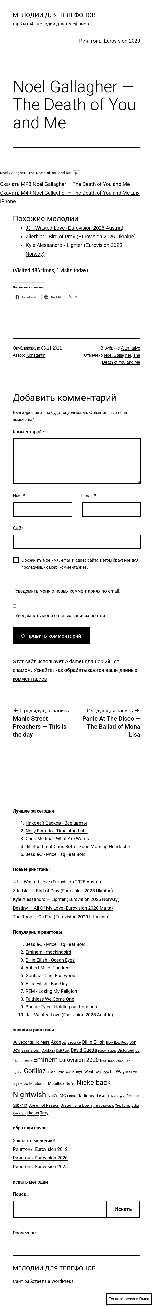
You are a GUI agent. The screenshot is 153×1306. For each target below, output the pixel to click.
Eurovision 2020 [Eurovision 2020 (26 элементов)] (79, 1060)
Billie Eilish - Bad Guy (47, 983)
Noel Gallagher (117, 355)
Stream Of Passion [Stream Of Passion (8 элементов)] (44, 1105)
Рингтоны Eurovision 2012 (40, 1149)
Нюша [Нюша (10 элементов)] (33, 1113)
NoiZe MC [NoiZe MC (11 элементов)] (56, 1095)
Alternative (130, 348)
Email (88, 495)
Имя (19, 495)
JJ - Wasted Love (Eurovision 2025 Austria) (69, 1014)
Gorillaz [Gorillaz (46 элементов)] (35, 1071)
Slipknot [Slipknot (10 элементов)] (20, 1105)
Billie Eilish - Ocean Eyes (50, 960)
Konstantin (36, 355)
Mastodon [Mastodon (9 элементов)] (38, 1083)
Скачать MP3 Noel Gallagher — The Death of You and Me (65, 184)
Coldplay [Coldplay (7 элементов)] (48, 1050)
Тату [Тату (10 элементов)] (44, 1113)
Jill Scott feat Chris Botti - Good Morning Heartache (78, 846)
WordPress (62, 1281)
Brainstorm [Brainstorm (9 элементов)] (31, 1050)
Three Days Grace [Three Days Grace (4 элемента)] (103, 1105)
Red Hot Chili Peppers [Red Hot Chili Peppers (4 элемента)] (112, 1096)
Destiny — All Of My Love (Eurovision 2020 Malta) (63, 908)
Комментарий (29, 431)
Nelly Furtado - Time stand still (57, 831)
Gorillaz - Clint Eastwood (50, 975)
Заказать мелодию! (34, 1140)
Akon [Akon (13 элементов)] (56, 1042)
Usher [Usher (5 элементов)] (135, 1105)
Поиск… (21, 1194)
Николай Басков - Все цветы (56, 823)
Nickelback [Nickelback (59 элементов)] (94, 1082)
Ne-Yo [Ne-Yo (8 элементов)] (71, 1084)
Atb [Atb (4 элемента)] (64, 1042)
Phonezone (24, 1232)
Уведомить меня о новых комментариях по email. (67, 591)
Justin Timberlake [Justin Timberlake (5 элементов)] (59, 1072)
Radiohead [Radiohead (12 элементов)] (87, 1095)
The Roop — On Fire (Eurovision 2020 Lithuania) (61, 916)
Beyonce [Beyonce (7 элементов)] (74, 1042)
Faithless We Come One (50, 999)
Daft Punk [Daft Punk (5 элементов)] (62, 1050)
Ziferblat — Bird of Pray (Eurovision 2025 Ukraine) (63, 890)
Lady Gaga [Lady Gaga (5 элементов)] (102, 1072)
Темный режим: (129, 1299)
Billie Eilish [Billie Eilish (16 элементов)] (93, 1042)
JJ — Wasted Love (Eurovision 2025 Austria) (58, 881)
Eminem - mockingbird (48, 952)
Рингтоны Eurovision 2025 (40, 1166)
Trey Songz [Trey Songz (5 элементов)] (122, 1105)
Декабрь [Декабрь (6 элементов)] (19, 1113)
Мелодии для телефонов (54, 15)
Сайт (18, 528)
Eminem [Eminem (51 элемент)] (45, 1059)
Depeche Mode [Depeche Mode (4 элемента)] (107, 1050)
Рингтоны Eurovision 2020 (109, 41)
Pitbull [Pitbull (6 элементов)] (71, 1096)
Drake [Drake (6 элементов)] (28, 1061)
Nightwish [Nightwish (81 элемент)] (29, 1094)
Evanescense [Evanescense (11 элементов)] (112, 1060)
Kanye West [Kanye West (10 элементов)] (82, 1071)
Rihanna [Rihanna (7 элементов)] (133, 1096)
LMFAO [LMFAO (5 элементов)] (23, 1084)
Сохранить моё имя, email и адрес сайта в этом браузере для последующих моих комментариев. (79, 563)
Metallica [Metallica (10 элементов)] (56, 1083)
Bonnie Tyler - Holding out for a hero (62, 1006)
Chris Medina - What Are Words (57, 838)
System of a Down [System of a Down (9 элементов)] (76, 1105)
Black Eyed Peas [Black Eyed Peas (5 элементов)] (117, 1042)
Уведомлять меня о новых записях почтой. (60, 615)
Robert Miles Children (47, 967)
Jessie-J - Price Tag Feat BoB (55, 854)
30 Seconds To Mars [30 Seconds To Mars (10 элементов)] (31, 1042)
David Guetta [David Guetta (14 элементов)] (84, 1050)
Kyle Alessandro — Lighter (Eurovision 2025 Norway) (66, 899)
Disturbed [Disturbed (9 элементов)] (125, 1050)
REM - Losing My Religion (51, 991)
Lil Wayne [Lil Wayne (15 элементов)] (120, 1071)
